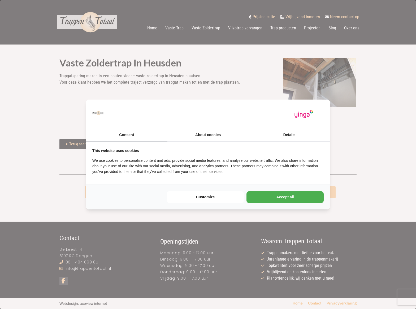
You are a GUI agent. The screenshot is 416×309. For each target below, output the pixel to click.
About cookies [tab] (208, 135)
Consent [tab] (126, 135)
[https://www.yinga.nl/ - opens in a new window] (304, 114)
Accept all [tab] (285, 197)
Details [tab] (289, 135)
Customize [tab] (205, 197)
